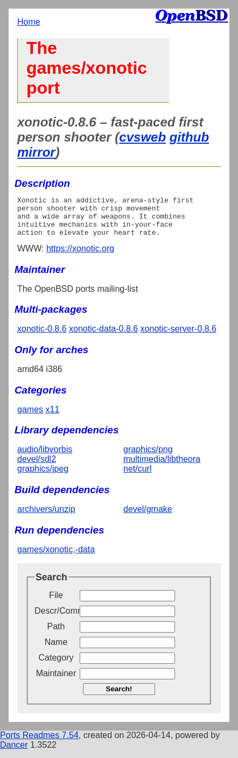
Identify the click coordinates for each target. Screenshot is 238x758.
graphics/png (148, 457)
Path (56, 634)
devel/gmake (147, 517)
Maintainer (56, 681)
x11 (52, 417)
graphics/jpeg (42, 476)
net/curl (137, 476)
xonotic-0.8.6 (42, 336)
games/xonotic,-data (56, 557)
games (30, 417)
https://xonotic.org (80, 256)
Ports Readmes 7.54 (39, 743)
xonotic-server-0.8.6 (178, 336)
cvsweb (142, 137)
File (56, 603)
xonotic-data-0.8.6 (103, 336)
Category (56, 665)
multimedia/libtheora (161, 467)
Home (28, 21)
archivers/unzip (46, 517)
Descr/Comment (56, 618)
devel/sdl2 (36, 467)
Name (56, 650)
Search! (119, 697)
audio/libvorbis (44, 457)
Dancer (14, 752)
